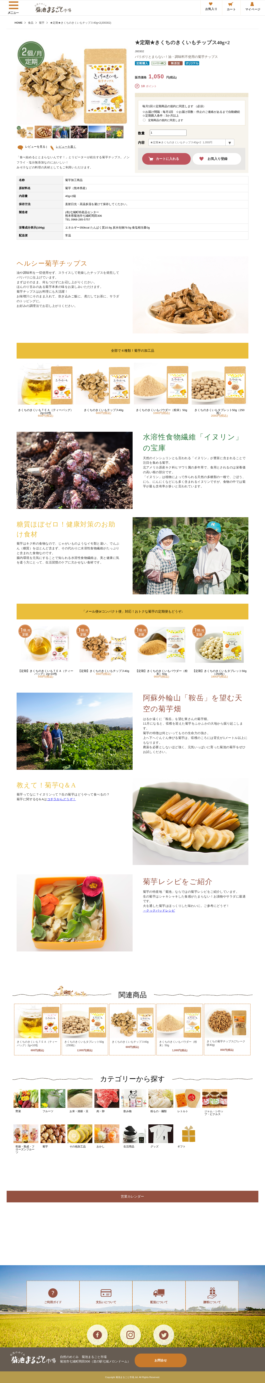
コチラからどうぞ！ (61, 799)
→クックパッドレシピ (159, 910)
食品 (30, 22)
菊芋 (41, 22)
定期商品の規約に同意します (165, 120)
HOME (18, 22)
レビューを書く (64, 146)
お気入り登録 (217, 159)
